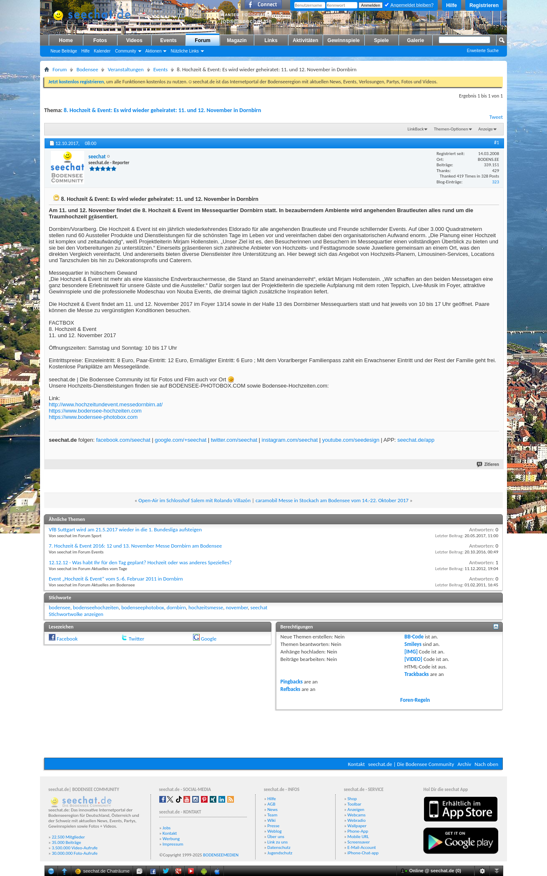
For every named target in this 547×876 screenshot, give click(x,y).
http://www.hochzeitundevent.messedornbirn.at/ (106, 404)
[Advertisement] (273, 732)
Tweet (496, 117)
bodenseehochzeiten (96, 607)
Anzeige (485, 129)
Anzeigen (355, 809)
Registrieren (484, 5)
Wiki (271, 820)
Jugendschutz (279, 853)
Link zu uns (277, 842)
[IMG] (411, 651)
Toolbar (354, 804)
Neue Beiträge (63, 51)
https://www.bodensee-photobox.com (93, 417)
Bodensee (87, 69)
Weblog (274, 831)
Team (272, 815)
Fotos (100, 40)
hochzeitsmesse (205, 607)
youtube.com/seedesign (350, 440)
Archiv (464, 764)
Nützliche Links (184, 51)
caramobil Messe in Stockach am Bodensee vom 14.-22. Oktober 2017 (332, 500)
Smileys (413, 644)
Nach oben (486, 764)
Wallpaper (356, 825)
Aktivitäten (305, 40)
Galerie (415, 40)
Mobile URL (358, 836)
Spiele (381, 40)
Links (270, 40)
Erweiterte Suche (483, 50)
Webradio (356, 820)
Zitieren (488, 464)
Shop (351, 798)
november (237, 607)
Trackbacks (416, 674)
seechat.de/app (415, 440)
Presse (273, 825)
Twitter (136, 639)
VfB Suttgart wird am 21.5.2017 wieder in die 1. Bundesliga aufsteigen (125, 529)
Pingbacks (292, 681)
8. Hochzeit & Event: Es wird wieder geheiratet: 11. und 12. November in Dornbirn (162, 110)
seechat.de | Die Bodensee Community (411, 764)
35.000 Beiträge (66, 842)
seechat (259, 607)
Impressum (173, 844)
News (272, 809)
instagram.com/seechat (290, 440)
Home (66, 40)
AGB (271, 804)
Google (208, 639)
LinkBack (416, 129)
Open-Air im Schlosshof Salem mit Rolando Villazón (194, 500)
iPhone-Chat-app (363, 853)
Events (168, 40)
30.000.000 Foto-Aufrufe (75, 853)
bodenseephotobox (142, 607)
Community (125, 51)
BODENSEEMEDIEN (220, 855)
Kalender (102, 51)
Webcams (356, 815)
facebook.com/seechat (123, 440)
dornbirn (176, 607)
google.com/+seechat (180, 440)
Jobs (167, 828)
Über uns (275, 836)
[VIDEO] (413, 659)
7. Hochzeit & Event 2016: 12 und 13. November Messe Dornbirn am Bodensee (135, 546)
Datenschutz (278, 847)
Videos (134, 40)
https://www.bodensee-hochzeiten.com (95, 411)
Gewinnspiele (343, 40)
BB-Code (414, 636)
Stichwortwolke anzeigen (76, 614)
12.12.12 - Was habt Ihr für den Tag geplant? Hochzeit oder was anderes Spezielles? (140, 562)
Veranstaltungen (125, 69)
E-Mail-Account (361, 847)
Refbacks (291, 689)
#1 (496, 142)
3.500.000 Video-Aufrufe (75, 848)
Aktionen (154, 51)
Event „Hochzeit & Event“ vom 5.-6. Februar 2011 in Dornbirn (116, 579)
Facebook (67, 639)
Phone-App (357, 831)
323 (495, 182)
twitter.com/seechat (234, 440)
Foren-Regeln (415, 700)
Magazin (236, 40)
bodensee (59, 607)
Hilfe (451, 5)
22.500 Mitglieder (68, 837)
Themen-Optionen (451, 129)
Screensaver (358, 842)
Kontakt (356, 764)
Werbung (171, 838)
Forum (202, 40)
